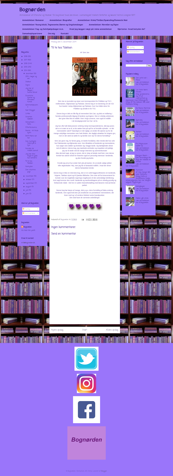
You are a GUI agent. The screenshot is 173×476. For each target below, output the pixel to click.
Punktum (139, 170)
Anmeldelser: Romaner (33, 20)
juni (27, 193)
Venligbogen (140, 186)
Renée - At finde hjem (31, 131)
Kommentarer (29, 213)
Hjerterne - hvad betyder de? (131, 29)
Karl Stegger (30, 110)
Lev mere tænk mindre (142, 91)
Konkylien (29, 166)
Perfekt (138, 132)
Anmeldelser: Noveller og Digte (103, 24)
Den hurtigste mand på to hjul (30, 143)
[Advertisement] (85, 307)
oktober (29, 179)
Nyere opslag (57, 329)
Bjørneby (139, 120)
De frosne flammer (143, 108)
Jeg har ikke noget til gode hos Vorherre (31, 156)
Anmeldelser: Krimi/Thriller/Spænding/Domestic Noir (102, 20)
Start (84, 329)
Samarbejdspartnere (32, 33)
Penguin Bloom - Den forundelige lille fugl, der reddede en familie (143, 158)
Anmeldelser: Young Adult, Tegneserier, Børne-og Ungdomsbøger (52, 24)
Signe (27, 85)
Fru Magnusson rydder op (142, 144)
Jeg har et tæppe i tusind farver (31, 90)
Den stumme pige (30, 171)
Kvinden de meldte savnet (31, 149)
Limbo (27, 113)
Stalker (28, 82)
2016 (26, 63)
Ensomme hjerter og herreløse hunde (30, 98)
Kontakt (65, 33)
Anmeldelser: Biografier (61, 20)
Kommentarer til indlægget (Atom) (89, 336)
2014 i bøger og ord (31, 77)
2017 (26, 60)
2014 (26, 70)
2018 (26, 56)
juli (27, 190)
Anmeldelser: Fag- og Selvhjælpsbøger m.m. (43, 29)
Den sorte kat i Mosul (141, 79)
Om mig (51, 33)
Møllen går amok (142, 198)
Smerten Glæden (29, 118)
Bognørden (32, 9)
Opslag (26, 209)
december (30, 73)
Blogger (104, 471)
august (29, 186)
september (30, 183)
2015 (26, 67)
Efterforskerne (31, 127)
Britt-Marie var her (31, 137)
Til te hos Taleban (29, 162)
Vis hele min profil (28, 230)
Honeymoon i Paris (30, 123)
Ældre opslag (112, 329)
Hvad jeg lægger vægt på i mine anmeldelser (90, 29)
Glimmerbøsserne (31, 106)
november (30, 176)
